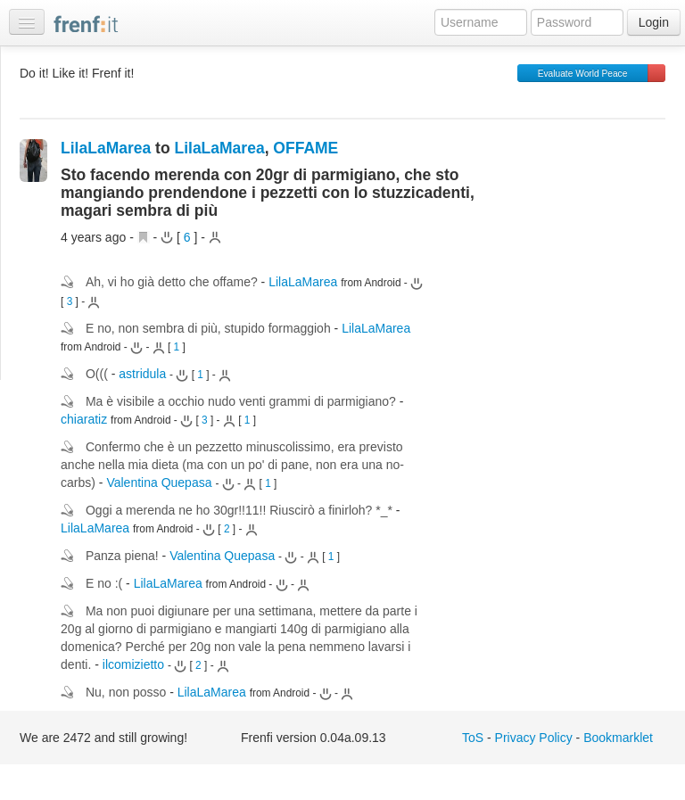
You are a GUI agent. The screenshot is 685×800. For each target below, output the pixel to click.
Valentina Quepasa (158, 482)
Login (654, 22)
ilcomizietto (133, 664)
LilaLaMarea (106, 148)
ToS (472, 737)
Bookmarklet (618, 737)
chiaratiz (84, 419)
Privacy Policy (534, 737)
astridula (142, 374)
